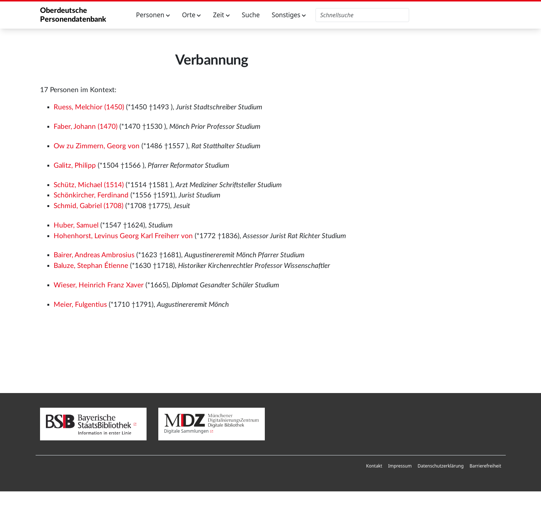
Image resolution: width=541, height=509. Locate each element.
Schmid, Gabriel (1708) (88, 206)
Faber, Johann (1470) (86, 126)
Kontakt (374, 466)
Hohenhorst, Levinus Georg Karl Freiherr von (123, 236)
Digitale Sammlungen (186, 431)
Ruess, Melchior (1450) (89, 107)
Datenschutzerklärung (441, 466)
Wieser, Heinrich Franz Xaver (99, 285)
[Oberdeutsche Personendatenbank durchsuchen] (362, 15)
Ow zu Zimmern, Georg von (97, 146)
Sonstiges (289, 15)
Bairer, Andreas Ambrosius (94, 255)
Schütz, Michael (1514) (89, 185)
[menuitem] (374, 466)
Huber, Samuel (76, 225)
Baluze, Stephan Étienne (91, 265)
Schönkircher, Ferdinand (91, 195)
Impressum (400, 466)
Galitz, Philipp (75, 165)
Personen (153, 15)
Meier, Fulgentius (80, 304)
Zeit (221, 15)
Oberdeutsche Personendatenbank (73, 15)
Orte (191, 15)
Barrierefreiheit (485, 466)
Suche (251, 15)
